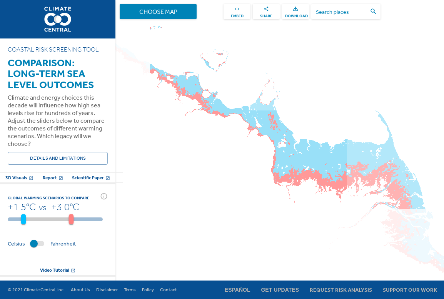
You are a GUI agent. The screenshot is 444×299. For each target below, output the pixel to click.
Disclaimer (107, 290)
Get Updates (280, 290)
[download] (295, 11)
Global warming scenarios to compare (48, 198)
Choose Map (158, 11)
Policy (148, 290)
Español (237, 290)
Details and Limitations (57, 158)
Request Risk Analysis (341, 289)
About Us (80, 290)
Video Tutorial (57, 270)
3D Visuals (19, 177)
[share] (266, 11)
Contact (168, 290)
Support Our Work (410, 289)
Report (53, 177)
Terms (130, 290)
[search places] (341, 11)
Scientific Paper (91, 177)
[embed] (237, 11)
